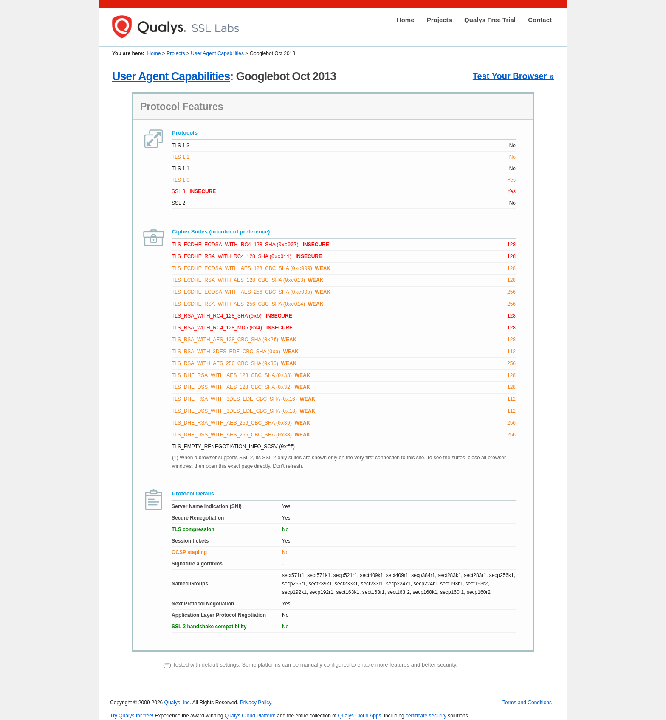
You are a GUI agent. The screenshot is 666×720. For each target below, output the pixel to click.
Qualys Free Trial (490, 19)
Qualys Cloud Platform (250, 708)
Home (406, 19)
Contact (540, 19)
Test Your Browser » (513, 76)
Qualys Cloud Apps (359, 708)
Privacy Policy (255, 695)
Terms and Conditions (527, 695)
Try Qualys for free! (131, 708)
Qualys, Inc (177, 695)
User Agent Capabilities (217, 53)
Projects (439, 19)
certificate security (426, 708)
